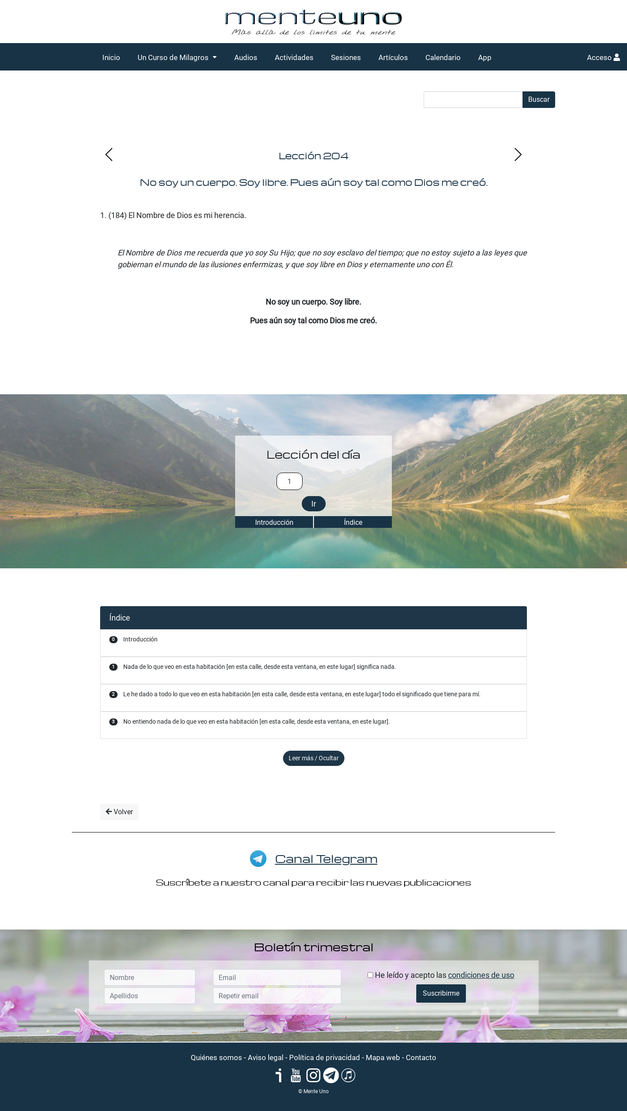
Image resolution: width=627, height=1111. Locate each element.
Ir (313, 503)
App (485, 57)
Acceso (603, 57)
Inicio (111, 57)
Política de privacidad (324, 1057)
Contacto (421, 1057)
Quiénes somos (216, 1057)
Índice (353, 522)
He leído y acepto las (440, 975)
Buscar (538, 99)
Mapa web (383, 1057)
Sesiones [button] (346, 57)
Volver (119, 812)
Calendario (443, 57)
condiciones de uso (481, 975)
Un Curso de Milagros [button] (174, 57)
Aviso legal (265, 1057)
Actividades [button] (294, 57)
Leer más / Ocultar (314, 758)
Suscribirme (441, 993)
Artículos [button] (393, 57)
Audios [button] (245, 57)
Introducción (274, 522)
